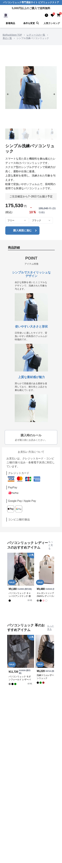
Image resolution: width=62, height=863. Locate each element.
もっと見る (50, 545)
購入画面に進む (25, 230)
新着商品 (10, 23)
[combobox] (16, 220)
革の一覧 (7, 38)
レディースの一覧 (36, 34)
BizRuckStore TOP (12, 34)
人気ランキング (52, 23)
